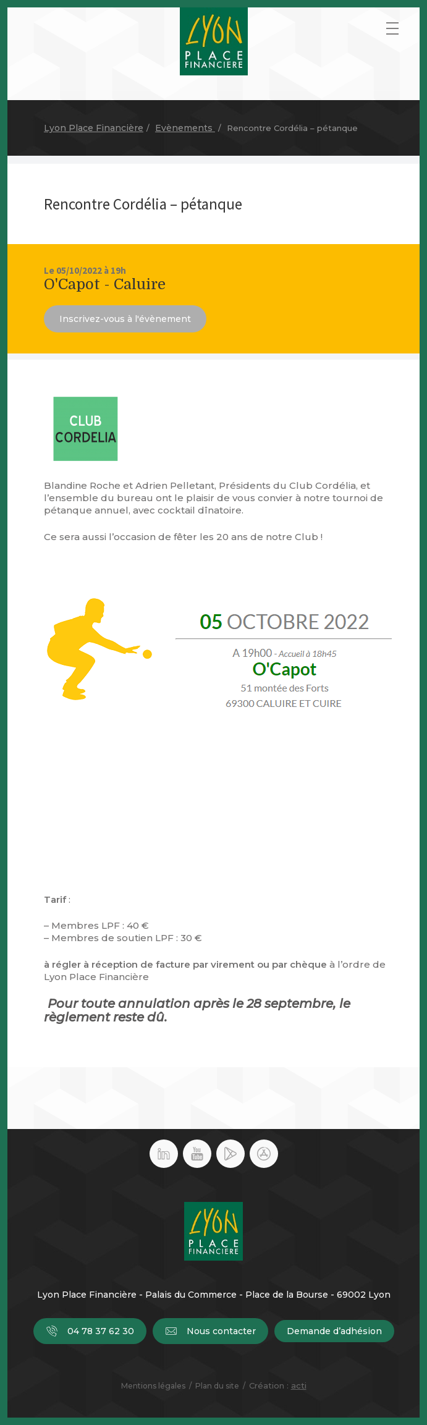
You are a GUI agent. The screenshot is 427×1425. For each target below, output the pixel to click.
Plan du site (217, 1385)
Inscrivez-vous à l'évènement (125, 318)
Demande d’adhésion (334, 1331)
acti (299, 1385)
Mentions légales (153, 1385)
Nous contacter (210, 1331)
